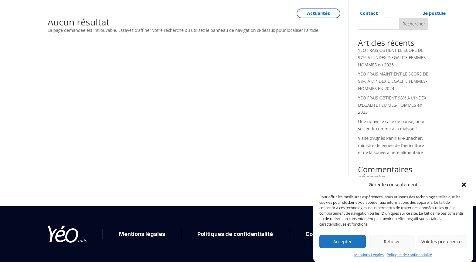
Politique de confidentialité (409, 257)
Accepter (342, 244)
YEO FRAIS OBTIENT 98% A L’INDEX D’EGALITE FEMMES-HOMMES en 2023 (392, 105)
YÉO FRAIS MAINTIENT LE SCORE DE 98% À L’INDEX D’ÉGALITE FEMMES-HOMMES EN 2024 (393, 81)
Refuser (392, 244)
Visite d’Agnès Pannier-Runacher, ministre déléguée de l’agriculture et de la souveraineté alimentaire (391, 145)
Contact (369, 13)
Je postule (434, 13)
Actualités (318, 13)
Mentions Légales (369, 257)
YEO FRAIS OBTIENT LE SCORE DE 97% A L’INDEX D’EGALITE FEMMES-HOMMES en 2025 (392, 57)
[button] (464, 187)
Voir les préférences (442, 244)
